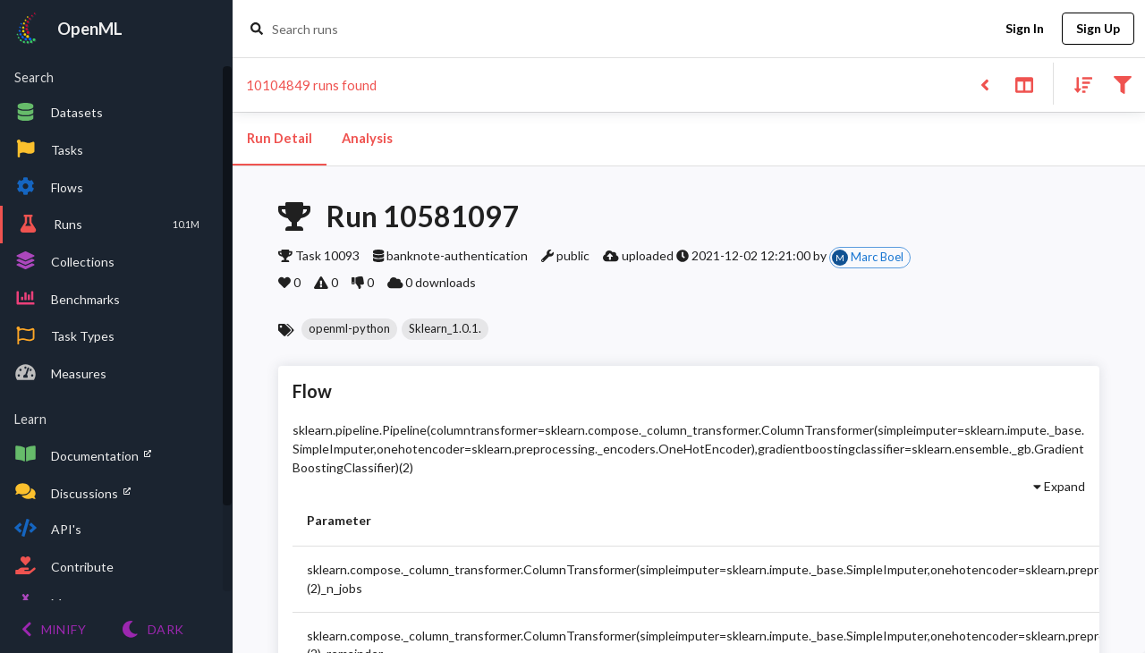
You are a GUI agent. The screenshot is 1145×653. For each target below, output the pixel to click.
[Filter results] (1122, 84)
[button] (349, 329)
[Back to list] (984, 84)
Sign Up (1098, 29)
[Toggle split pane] (1024, 84)
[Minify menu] (53, 629)
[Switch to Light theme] (152, 629)
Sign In (1024, 29)
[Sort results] (1078, 84)
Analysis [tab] (367, 138)
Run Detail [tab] (280, 138)
